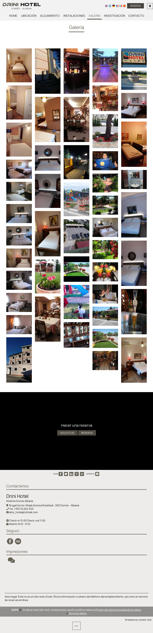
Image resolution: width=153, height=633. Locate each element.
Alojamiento (50, 15)
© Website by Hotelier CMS (138, 619)
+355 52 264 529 (23, 509)
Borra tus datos (76, 613)
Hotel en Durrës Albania (19, 501)
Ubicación (28, 15)
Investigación (114, 15)
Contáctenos (17, 485)
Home (13, 15)
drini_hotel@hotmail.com (23, 512)
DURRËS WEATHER (76, 578)
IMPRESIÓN (92, 474)
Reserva (135, 5)
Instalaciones (74, 15)
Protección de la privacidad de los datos (118, 610)
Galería (94, 15)
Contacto (136, 15)
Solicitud (67, 433)
